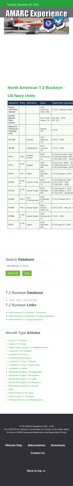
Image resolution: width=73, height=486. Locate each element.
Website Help (13, 445)
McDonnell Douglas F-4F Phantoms (25, 382)
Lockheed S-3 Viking (18, 368)
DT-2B (32, 300)
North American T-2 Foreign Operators (26, 319)
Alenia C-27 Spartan (18, 340)
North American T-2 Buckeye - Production (27, 312)
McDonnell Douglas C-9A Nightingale (25, 372)
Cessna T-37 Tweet (17, 344)
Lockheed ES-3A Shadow (20, 358)
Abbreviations (36, 445)
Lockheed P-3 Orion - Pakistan (22, 361)
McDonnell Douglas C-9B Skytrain (24, 375)
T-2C (24, 300)
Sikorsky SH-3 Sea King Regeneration (26, 400)
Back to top (36, 470)
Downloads (58, 445)
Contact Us (38, 453)
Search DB (13, 273)
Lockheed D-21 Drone (18, 354)
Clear (26, 273)
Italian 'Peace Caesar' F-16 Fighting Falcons (28, 347)
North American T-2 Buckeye (21, 396)
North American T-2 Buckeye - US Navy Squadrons (31, 316)
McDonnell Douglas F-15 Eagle (22, 379)
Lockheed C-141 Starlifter (20, 351)
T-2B (18, 300)
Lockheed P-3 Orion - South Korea (24, 365)
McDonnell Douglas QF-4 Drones (23, 386)
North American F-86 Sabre (21, 393)
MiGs (11, 389)
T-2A (11, 300)
